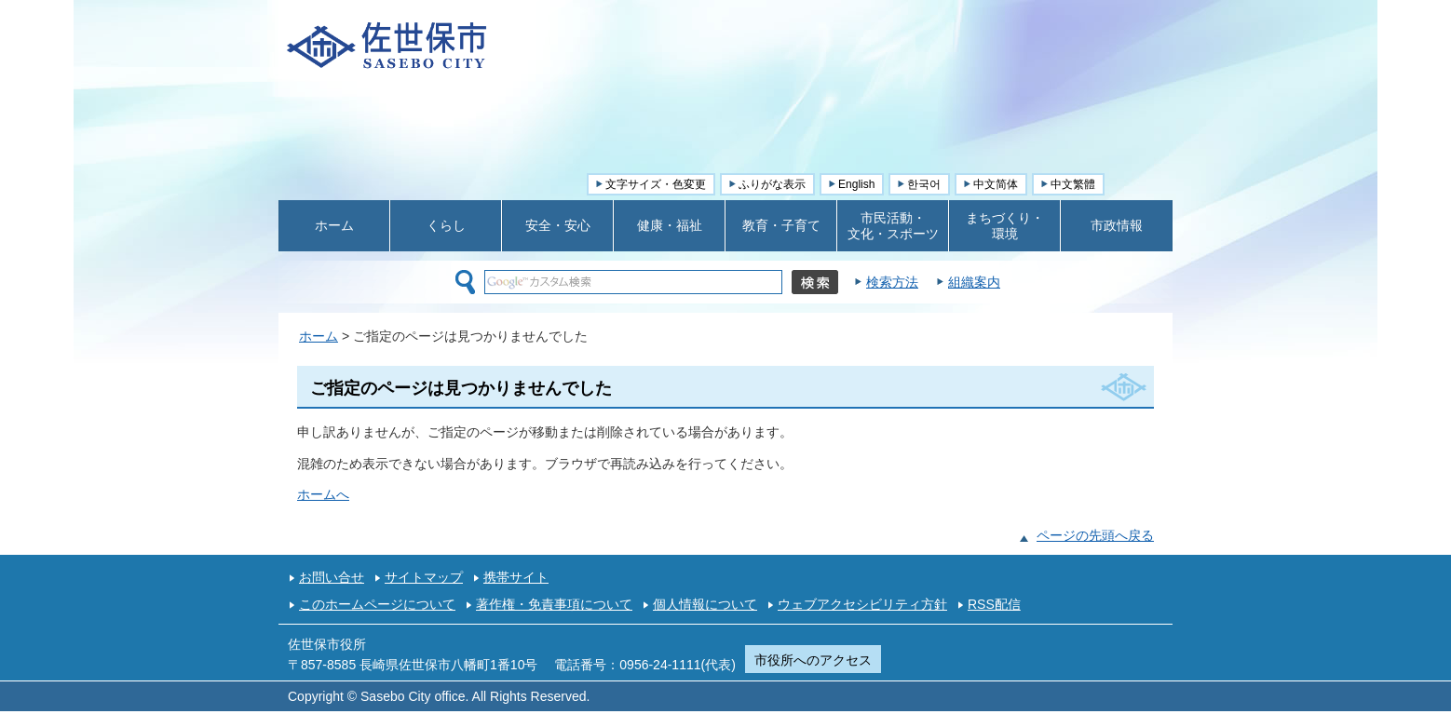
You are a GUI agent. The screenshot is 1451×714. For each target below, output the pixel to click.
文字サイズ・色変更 (655, 184)
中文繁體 (1073, 184)
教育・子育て (781, 225)
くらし (446, 225)
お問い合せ (331, 577)
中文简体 (995, 184)
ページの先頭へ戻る (1095, 535)
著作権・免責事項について (554, 604)
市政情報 (1117, 225)
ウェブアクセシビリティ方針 (862, 604)
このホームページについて (377, 604)
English (856, 184)
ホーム (334, 225)
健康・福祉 (669, 225)
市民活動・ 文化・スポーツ (893, 225)
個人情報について (705, 604)
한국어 (924, 184)
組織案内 (974, 282)
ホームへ (323, 494)
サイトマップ (424, 577)
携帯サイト (516, 577)
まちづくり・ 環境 (1005, 225)
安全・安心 (557, 225)
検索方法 (892, 282)
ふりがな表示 (772, 184)
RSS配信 (994, 604)
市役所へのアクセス (813, 660)
